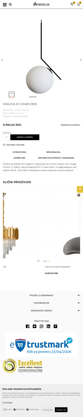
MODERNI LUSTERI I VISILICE (16, 110)
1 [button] (30, 98)
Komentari (19, 158)
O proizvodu (19, 152)
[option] (41, 60)
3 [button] (48, 98)
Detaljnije (7, 402)
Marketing (34, 409)
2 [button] (39, 98)
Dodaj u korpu (25, 137)
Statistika (20, 409)
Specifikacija (53, 152)
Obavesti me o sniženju (70, 124)
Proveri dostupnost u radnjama (56, 158)
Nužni (9, 409)
